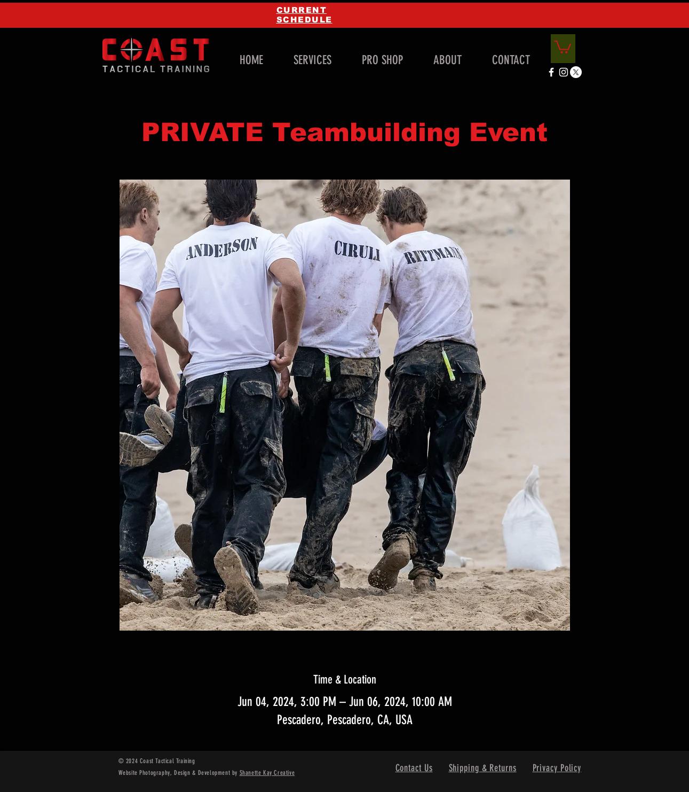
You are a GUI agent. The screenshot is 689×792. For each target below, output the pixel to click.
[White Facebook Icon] (551, 72)
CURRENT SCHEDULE (304, 14)
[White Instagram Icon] (563, 72)
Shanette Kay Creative (267, 773)
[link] (562, 46)
